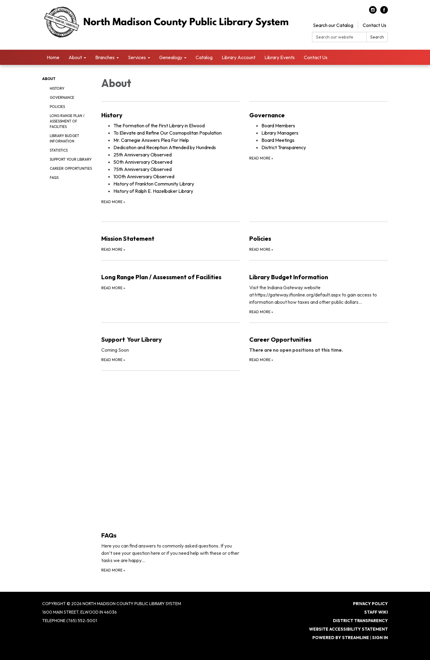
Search (377, 37)
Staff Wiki (376, 612)
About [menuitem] (75, 57)
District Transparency (360, 620)
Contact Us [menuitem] (316, 57)
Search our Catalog (333, 25)
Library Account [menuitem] (238, 57)
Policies (57, 106)
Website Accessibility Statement (348, 629)
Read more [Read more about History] (113, 201)
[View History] (170, 115)
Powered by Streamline (340, 637)
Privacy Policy (370, 603)
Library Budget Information (64, 138)
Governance (62, 97)
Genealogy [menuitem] (170, 57)
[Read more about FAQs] (170, 471)
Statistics (59, 150)
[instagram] (373, 12)
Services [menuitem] (137, 57)
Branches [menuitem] (105, 57)
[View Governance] (318, 115)
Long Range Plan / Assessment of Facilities (67, 121)
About (48, 78)
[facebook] (384, 12)
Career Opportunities (71, 168)
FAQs (54, 177)
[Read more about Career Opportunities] (318, 343)
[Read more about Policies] (318, 237)
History (57, 88)
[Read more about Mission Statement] (170, 237)
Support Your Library (71, 159)
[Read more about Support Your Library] (170, 343)
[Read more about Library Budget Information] (318, 287)
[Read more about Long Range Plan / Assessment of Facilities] (170, 287)
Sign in (380, 637)
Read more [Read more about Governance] (261, 158)
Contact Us (374, 25)
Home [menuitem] (53, 57)
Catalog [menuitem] (204, 57)
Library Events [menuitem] (279, 57)
